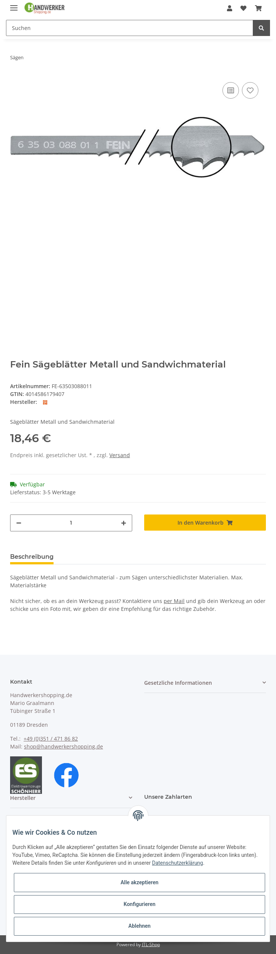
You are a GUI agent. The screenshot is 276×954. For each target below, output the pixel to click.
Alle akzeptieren (139, 882)
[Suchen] (129, 28)
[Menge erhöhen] (123, 523)
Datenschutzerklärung (177, 863)
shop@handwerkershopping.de (63, 746)
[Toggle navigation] (14, 4)
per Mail (174, 600)
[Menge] (71, 523)
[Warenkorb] (258, 8)
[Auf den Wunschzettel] (250, 90)
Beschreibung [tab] (32, 556)
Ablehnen (139, 926)
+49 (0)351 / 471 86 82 (51, 738)
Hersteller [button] (23, 797)
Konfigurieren (139, 904)
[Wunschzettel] (243, 8)
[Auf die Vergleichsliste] (230, 90)
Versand (119, 455)
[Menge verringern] (18, 523)
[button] (229, 8)
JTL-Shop (151, 944)
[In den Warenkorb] (205, 522)
